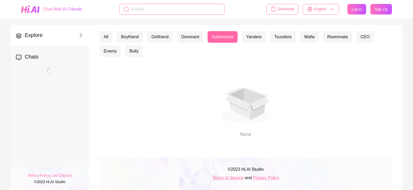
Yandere (254, 37)
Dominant (190, 37)
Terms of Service (228, 177)
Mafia (309, 37)
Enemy (110, 51)
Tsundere (283, 37)
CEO (365, 37)
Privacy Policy (266, 177)
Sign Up (381, 9)
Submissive (222, 37)
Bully (134, 51)
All (106, 37)
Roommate (337, 37)
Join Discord (62, 175)
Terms (33, 175)
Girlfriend (160, 37)
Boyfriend (130, 37)
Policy (45, 175)
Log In (357, 9)
